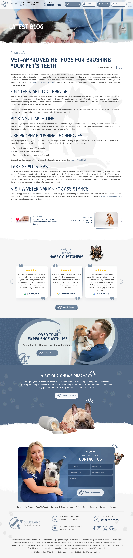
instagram (99, 528)
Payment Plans (120, 4)
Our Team (29, 507)
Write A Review (50, 353)
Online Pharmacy (74, 4)
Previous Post (38, 216)
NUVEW (34, 552)
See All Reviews (69, 307)
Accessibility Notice (78, 552)
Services (54, 507)
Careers (103, 507)
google (112, 528)
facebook (117, 67)
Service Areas (67, 507)
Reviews (93, 507)
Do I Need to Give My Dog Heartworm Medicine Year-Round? (44, 221)
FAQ (78, 507)
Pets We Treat (42, 507)
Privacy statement (94, 552)
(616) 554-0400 (54, 5)
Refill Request (91, 4)
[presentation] (12, 281)
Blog (85, 507)
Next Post (87, 218)
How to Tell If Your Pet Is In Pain (81, 221)
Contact (113, 507)
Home (19, 507)
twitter (120, 67)
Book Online (105, 4)
